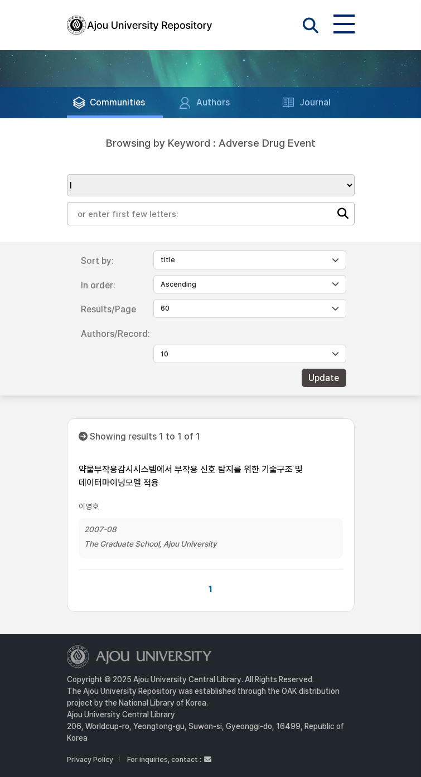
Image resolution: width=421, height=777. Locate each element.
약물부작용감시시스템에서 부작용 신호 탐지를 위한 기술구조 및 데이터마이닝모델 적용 (191, 476)
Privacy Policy (90, 759)
